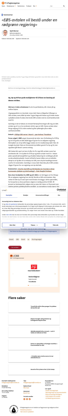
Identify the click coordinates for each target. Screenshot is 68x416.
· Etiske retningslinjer (51, 391)
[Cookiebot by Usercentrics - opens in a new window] (58, 190)
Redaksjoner (11, 6)
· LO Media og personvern (52, 398)
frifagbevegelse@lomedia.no (10, 383)
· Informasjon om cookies (52, 396)
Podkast (28, 6)
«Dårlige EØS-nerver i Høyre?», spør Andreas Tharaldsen (32, 134)
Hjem (3, 6)
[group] (34, 274)
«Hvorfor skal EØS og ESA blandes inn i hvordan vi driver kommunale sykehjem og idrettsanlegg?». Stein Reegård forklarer (31, 170)
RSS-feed (26, 388)
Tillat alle (55, 225)
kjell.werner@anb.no (15, 33)
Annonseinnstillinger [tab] (42, 195)
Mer (35, 6)
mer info (9, 214)
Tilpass (34, 225)
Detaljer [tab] (25, 195)
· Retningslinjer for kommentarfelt (55, 392)
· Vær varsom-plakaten (27, 412)
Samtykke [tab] (9, 195)
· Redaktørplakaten (26, 410)
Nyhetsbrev (21, 6)
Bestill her (26, 393)
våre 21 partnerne (12, 204)
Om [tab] (59, 195)
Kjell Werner (14, 31)
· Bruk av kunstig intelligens (53, 394)
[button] (55, 274)
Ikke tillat (12, 225)
